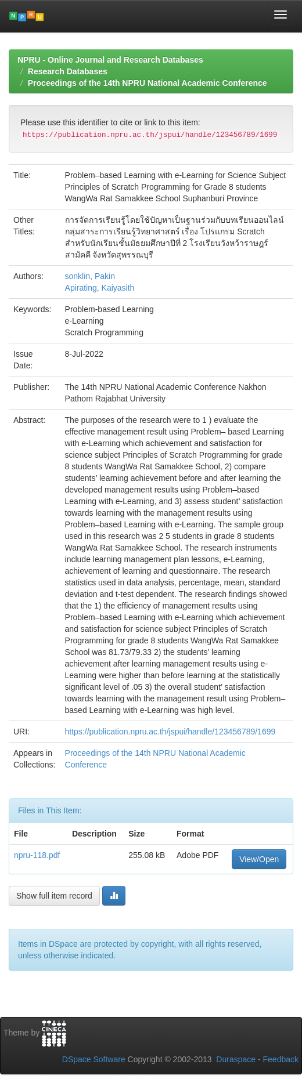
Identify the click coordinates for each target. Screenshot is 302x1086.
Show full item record (54, 895)
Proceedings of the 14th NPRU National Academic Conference (147, 83)
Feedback (281, 1059)
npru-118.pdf (37, 855)
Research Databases (67, 71)
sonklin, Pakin (90, 276)
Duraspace (236, 1059)
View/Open (259, 859)
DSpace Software (93, 1059)
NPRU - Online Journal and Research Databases (110, 59)
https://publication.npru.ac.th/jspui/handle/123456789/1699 (170, 731)
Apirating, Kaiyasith (100, 287)
